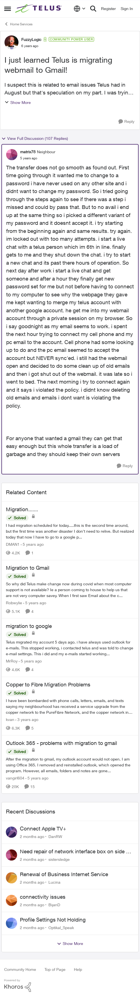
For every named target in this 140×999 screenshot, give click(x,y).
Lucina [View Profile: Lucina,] (54, 881)
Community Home (20, 969)
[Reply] (126, 121)
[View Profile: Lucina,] (11, 877)
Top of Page (55, 969)
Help (78, 969)
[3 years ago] (26, 719)
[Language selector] (79, 8)
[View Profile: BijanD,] (11, 900)
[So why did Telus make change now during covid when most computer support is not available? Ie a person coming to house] (70, 589)
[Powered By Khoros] (70, 985)
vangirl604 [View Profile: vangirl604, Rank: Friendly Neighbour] (15, 777)
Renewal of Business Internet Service (64, 874)
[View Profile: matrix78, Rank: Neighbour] (11, 154)
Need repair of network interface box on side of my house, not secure (75, 851)
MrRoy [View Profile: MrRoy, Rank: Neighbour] (12, 661)
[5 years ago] (32, 544)
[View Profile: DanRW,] (11, 832)
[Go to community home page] (39, 8)
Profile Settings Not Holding (53, 920)
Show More (17, 102)
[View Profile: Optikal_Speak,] (11, 923)
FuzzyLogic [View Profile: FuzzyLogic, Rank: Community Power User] (31, 39)
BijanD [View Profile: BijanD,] (54, 904)
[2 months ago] (32, 836)
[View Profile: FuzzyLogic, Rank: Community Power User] (11, 42)
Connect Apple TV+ (43, 828)
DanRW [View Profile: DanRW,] (55, 836)
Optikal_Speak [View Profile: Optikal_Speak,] (61, 927)
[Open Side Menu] (7, 8)
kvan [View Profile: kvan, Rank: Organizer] (10, 719)
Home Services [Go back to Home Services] (18, 24)
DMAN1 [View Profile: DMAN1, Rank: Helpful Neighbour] (13, 544)
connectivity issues (43, 897)
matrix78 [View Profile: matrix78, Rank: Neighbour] (28, 151)
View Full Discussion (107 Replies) (34, 138)
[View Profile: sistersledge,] (11, 855)
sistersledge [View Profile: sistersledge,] (59, 859)
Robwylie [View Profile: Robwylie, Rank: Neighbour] (14, 602)
